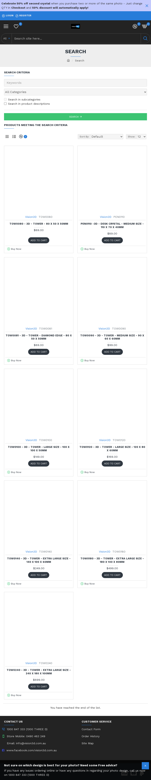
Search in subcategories (22, 99)
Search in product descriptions (27, 103)
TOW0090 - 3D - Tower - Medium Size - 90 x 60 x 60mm (112, 337)
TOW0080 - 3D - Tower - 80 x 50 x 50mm (38, 223)
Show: (131, 136)
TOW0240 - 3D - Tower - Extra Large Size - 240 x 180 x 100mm (39, 671)
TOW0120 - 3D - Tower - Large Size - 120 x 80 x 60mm (112, 448)
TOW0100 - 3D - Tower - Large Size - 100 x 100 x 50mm (39, 448)
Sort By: (84, 136)
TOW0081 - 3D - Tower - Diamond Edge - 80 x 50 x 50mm (39, 337)
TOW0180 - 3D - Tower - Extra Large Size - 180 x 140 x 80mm (112, 560)
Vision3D (31, 216)
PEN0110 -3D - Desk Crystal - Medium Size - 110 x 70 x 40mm (112, 225)
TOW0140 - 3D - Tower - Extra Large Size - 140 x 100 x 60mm (39, 560)
